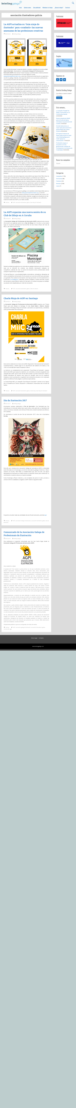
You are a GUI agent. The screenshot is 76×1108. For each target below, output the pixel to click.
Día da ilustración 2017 (15, 400)
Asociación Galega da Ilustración (23, 520)
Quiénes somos (27, 7)
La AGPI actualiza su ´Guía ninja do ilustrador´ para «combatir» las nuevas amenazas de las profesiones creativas (23, 27)
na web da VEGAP (19, 621)
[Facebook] (57, 79)
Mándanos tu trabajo (48, 7)
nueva (57, 186)
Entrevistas (59, 178)
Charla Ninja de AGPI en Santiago (21, 298)
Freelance (58, 181)
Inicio (20, 7)
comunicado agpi (8, 629)
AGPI (14, 202)
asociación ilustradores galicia (23, 202)
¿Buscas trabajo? (59, 7)
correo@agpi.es (14, 279)
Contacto (67, 7)
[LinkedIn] (64, 79)
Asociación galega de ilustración (23, 627)
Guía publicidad (36, 7)
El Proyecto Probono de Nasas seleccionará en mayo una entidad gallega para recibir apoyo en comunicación (63, 137)
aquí (45, 515)
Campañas (59, 176)
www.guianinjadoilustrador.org (12, 76)
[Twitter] (61, 79)
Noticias (7, 202)
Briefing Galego (17, 34)
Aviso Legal (34, 638)
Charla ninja (33, 390)
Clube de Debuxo (34, 288)
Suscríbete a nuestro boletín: (64, 93)
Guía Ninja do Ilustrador (35, 202)
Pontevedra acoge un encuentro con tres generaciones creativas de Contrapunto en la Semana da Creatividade (64, 146)
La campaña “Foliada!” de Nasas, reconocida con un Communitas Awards (63, 112)
